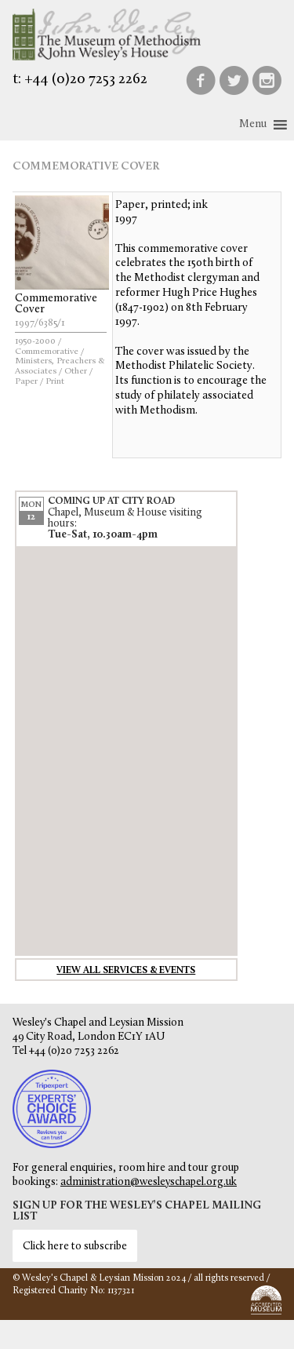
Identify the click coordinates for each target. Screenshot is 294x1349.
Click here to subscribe (75, 1246)
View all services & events (125, 970)
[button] (253, 124)
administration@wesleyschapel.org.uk (148, 1182)
